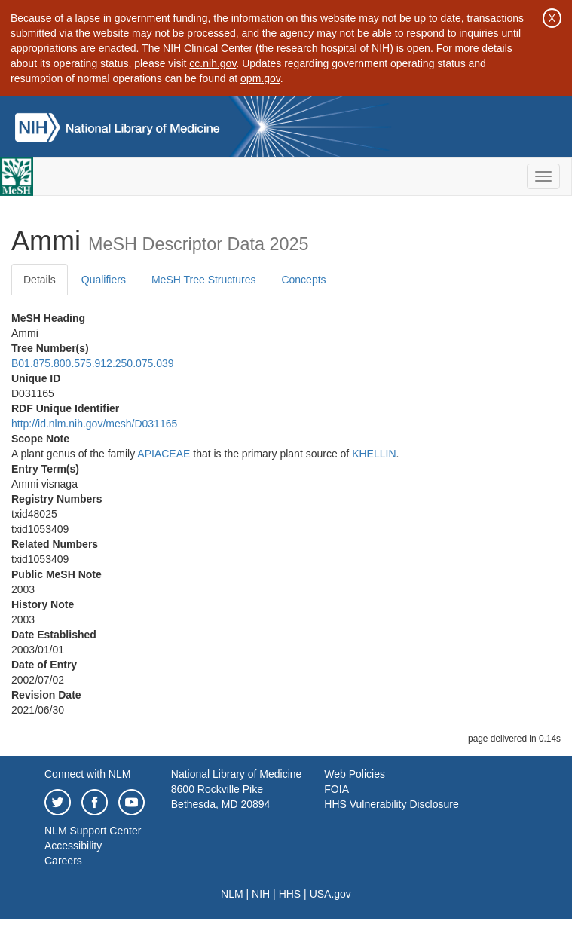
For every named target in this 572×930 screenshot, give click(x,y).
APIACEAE (163, 454)
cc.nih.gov (212, 63)
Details (39, 280)
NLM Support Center (92, 830)
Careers (63, 861)
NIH (261, 894)
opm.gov (260, 78)
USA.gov (330, 894)
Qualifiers (103, 280)
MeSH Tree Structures (203, 280)
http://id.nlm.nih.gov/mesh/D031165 (94, 424)
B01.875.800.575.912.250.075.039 (92, 363)
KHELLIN (374, 454)
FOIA (336, 789)
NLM (232, 894)
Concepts (303, 280)
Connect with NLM (87, 774)
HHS (290, 894)
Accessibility (73, 846)
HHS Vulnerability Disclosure (391, 804)
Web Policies (354, 774)
